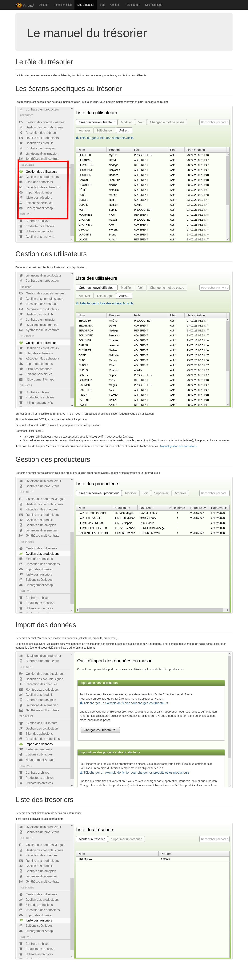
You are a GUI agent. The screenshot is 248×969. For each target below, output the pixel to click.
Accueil (43, 4)
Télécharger (132, 4)
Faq (102, 4)
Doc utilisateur (85, 4)
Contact (114, 4)
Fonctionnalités (63, 4)
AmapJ (24, 6)
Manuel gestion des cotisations (178, 446)
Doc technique (153, 4)
